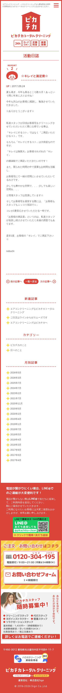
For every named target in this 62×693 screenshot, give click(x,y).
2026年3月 (15, 377)
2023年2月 (15, 393)
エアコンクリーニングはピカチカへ (28, 322)
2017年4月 (15, 460)
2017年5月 (15, 455)
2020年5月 (15, 408)
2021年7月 (15, 398)
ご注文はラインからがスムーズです (28, 317)
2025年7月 (15, 383)
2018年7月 (15, 429)
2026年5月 (15, 372)
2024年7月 (15, 388)
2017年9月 (15, 450)
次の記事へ (46, 281)
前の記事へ (16, 281)
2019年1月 (15, 424)
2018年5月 (15, 434)
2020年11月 (16, 403)
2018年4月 (15, 439)
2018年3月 (15, 444)
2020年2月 (15, 413)
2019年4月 (15, 419)
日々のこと (16, 350)
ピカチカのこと (18, 345)
